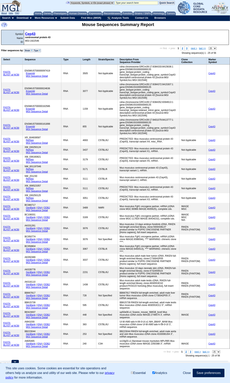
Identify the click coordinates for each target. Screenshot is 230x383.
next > (194, 48)
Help (11, 13)
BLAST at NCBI (11, 74)
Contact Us (141, 17)
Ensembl (30, 73)
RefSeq (30, 140)
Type (37, 51)
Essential (138, 373)
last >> (202, 48)
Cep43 (30, 34)
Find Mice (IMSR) (91, 17)
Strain (28, 51)
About (4, 13)
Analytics (159, 373)
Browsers (160, 17)
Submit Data (67, 17)
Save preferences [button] (209, 373)
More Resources (44, 17)
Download (22, 17)
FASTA (6, 72)
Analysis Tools (118, 18)
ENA (40, 207)
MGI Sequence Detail (37, 76)
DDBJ (47, 207)
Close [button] (187, 373)
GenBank (31, 207)
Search (6, 17)
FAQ (17, 13)
